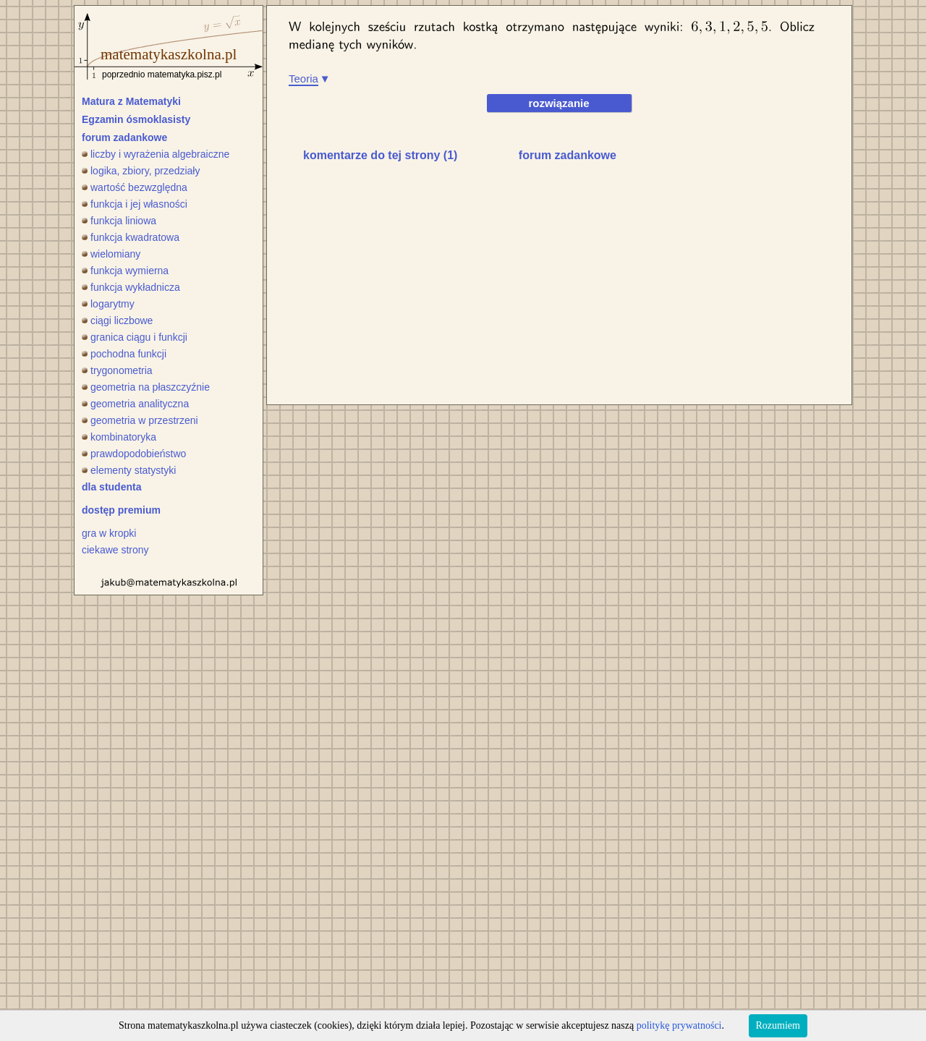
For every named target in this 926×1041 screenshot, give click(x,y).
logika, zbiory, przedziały (141, 171)
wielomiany (111, 254)
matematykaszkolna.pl (169, 54)
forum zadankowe (124, 137)
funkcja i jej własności (134, 204)
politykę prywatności (679, 1025)
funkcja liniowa (119, 220)
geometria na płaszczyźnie (146, 387)
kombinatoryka (119, 437)
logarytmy (108, 304)
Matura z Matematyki (131, 101)
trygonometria (117, 370)
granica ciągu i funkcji (134, 337)
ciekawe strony (115, 550)
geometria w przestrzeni (140, 420)
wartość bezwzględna (134, 187)
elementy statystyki (129, 470)
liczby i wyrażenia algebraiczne (155, 154)
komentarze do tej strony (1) (380, 155)
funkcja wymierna (125, 270)
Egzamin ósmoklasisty (136, 119)
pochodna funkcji (124, 354)
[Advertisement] (410, 286)
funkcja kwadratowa (130, 237)
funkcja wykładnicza (131, 287)
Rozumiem (778, 1025)
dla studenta (111, 487)
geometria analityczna (135, 403)
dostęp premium (121, 510)
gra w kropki (109, 533)
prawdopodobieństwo (134, 453)
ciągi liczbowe (117, 320)
